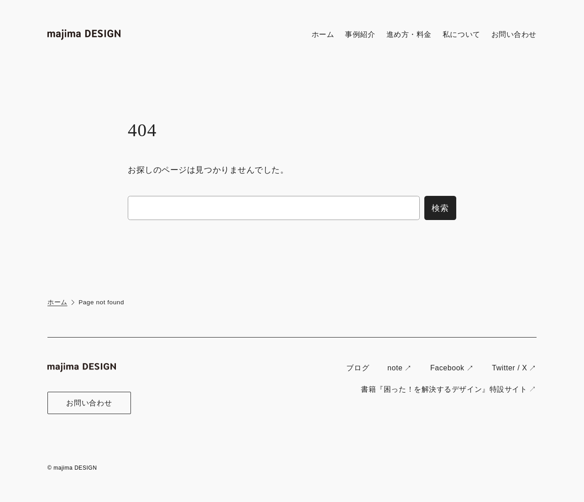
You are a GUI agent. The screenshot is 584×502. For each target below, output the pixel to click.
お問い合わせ (89, 403)
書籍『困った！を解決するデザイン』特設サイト (444, 389)
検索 (440, 208)
